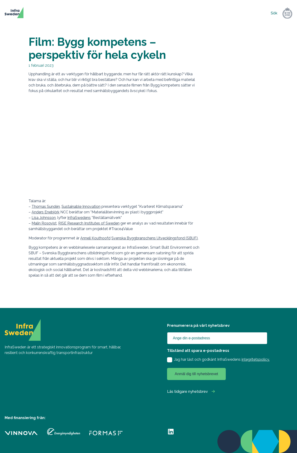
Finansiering (101, 13)
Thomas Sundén (46, 206)
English (228, 13)
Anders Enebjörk (45, 212)
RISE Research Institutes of (82, 223)
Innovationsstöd (134, 13)
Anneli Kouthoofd (95, 238)
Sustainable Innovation (80, 206)
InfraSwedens (79, 217)
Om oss (187, 13)
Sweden (112, 223)
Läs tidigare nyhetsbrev (187, 391)
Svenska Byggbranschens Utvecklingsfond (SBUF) (154, 238)
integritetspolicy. (256, 359)
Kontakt (210, 13)
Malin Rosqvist (44, 223)
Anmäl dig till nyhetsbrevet (196, 374)
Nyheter (165, 13)
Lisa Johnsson (44, 217)
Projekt (75, 13)
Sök (274, 13)
